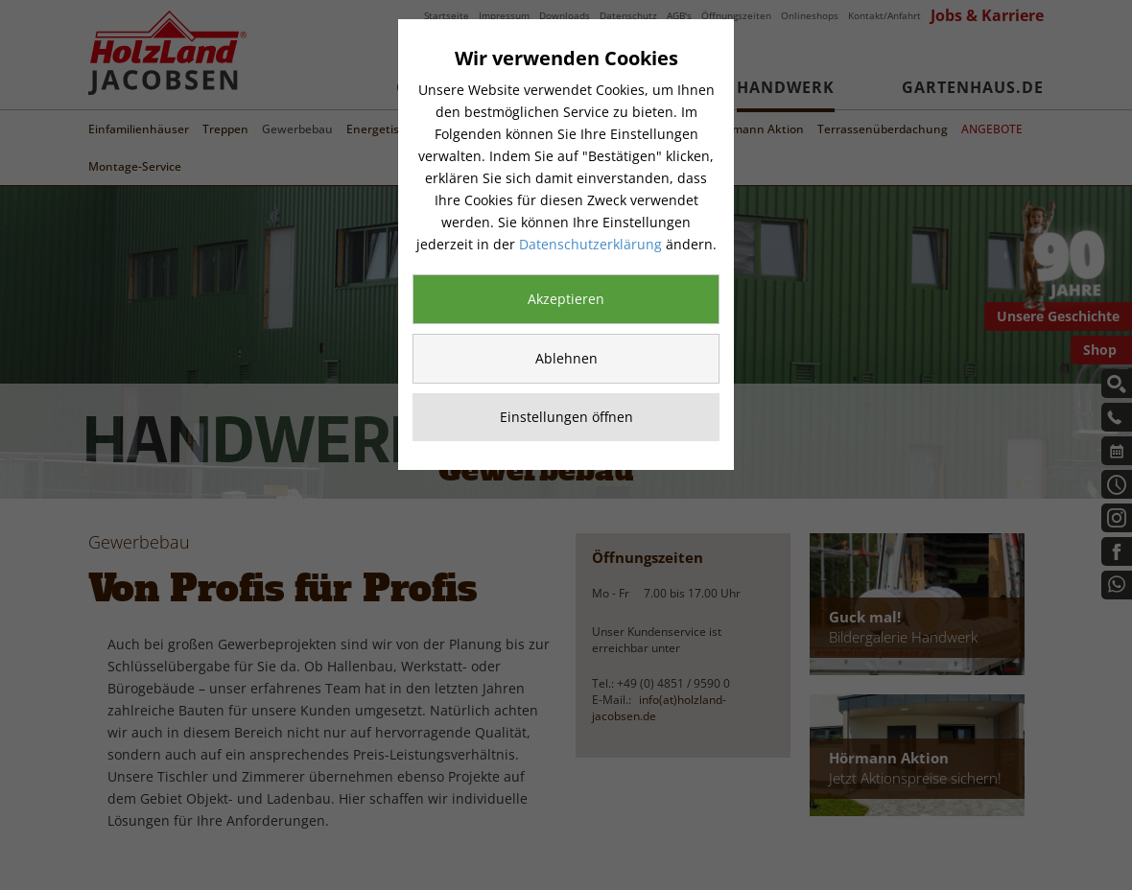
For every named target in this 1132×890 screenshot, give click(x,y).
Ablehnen (566, 358)
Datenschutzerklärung (590, 244)
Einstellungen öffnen (566, 417)
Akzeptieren (566, 299)
